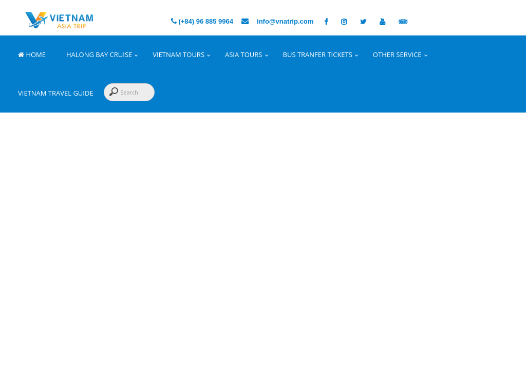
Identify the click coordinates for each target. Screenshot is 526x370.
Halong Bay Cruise (99, 54)
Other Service (397, 54)
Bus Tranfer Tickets (317, 54)
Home (32, 54)
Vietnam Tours (178, 54)
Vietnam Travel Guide (55, 93)
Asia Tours (243, 54)
